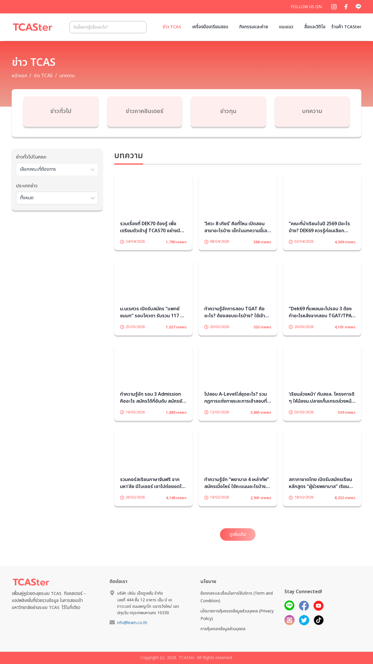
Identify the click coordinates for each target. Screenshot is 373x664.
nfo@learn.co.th (132, 623)
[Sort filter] (57, 199)
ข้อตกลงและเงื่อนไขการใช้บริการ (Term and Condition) (236, 597)
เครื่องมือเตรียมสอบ (210, 27)
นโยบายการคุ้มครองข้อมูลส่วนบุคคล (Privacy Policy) (237, 614)
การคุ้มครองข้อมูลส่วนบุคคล (222, 629)
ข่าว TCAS (172, 27)
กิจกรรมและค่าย (253, 27)
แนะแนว (286, 27)
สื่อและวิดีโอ (315, 27)
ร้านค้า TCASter (346, 27)
